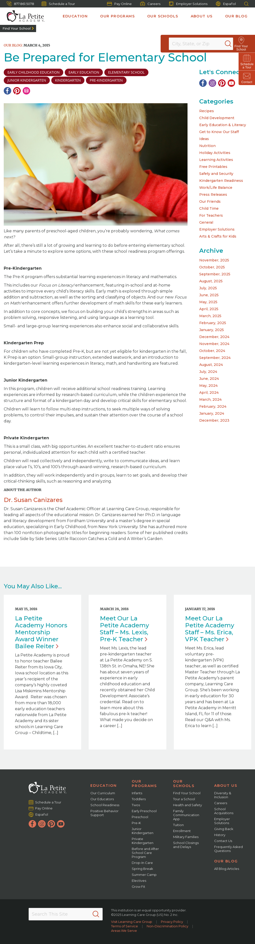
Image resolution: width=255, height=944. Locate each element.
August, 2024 (211, 364)
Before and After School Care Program (145, 853)
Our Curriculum (102, 793)
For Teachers (211, 215)
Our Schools (162, 16)
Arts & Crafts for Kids (217, 236)
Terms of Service (124, 926)
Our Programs (117, 16)
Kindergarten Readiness (221, 180)
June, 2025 (209, 295)
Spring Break (142, 869)
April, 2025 (208, 309)
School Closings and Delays (186, 845)
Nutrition (207, 146)
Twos (136, 805)
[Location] (204, 44)
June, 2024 (209, 378)
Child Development (216, 118)
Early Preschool (144, 811)
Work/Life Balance (215, 187)
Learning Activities (216, 159)
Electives (139, 881)
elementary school (126, 72)
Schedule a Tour (58, 3)
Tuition (178, 825)
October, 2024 (212, 350)
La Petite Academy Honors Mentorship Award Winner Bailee (41, 632)
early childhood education (33, 72)
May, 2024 (208, 385)
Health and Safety (187, 805)
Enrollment (182, 831)
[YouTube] (231, 83)
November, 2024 (214, 344)
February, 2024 (212, 406)
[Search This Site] (66, 914)
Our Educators (102, 799)
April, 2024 (209, 392)
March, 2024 (210, 399)
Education (75, 16)
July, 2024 (208, 371)
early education (83, 72)
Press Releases (213, 194)
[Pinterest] (17, 91)
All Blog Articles (226, 869)
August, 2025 (211, 281)
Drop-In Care (142, 863)
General (206, 222)
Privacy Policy (172, 922)
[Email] (26, 91)
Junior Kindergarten (142, 831)
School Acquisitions (223, 811)
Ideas (204, 139)
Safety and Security (216, 173)
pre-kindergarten (106, 80)
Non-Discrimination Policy (167, 926)
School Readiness (104, 805)
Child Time (209, 208)
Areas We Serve (124, 931)
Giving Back (223, 829)
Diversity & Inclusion (222, 795)
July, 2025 (208, 288)
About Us (202, 16)
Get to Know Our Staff (219, 132)
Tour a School (184, 799)
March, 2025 (210, 316)
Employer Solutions (188, 4)
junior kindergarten (26, 80)
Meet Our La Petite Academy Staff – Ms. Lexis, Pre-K (124, 629)
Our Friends (210, 201)
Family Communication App (186, 815)
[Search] (233, 44)
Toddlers (139, 799)
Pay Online (119, 4)
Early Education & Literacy (222, 125)
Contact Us (223, 841)
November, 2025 (214, 260)
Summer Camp (144, 875)
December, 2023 (214, 420)
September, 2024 (215, 357)
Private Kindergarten (142, 841)
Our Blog (236, 16)
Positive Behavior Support (104, 813)
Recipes (206, 111)
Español (226, 3)
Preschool (140, 817)
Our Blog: (13, 45)
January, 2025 (211, 330)
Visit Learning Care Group (131, 922)
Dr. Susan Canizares (33, 499)
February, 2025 (212, 323)
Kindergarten (68, 80)
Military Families (185, 837)
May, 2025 (208, 302)
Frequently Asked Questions (228, 849)
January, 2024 (211, 413)
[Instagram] (212, 83)
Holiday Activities (214, 152)
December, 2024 (214, 337)
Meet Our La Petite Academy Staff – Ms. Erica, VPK (209, 629)
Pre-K (136, 823)
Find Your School (16, 28)
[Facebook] (7, 91)
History (219, 835)
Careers (150, 4)
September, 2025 (214, 274)
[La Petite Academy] (23, 16)
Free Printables (213, 166)
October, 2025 (212, 267)
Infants (137, 793)
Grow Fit (138, 887)
